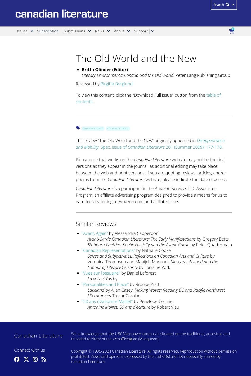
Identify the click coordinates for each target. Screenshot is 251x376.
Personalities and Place (105, 284)
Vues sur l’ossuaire (101, 273)
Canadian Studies (93, 128)
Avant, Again (94, 233)
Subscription (48, 31)
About (119, 31)
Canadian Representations (108, 250)
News (99, 31)
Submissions (74, 31)
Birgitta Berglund (117, 83)
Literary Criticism (118, 128)
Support (141, 31)
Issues (22, 31)
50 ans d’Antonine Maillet (107, 301)
